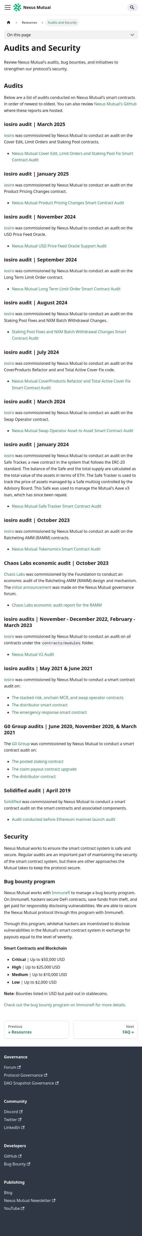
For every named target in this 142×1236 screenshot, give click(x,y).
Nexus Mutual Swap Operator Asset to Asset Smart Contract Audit (72, 430)
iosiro (9, 135)
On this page (19, 34)
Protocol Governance (25, 1075)
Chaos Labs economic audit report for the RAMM (57, 605)
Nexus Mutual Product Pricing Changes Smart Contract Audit (68, 202)
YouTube (14, 1208)
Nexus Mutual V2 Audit (33, 654)
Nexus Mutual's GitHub (115, 104)
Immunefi (61, 892)
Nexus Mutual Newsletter (29, 1200)
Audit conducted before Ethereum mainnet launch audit (63, 819)
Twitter (12, 1119)
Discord (13, 1111)
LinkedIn (14, 1127)
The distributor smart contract (40, 705)
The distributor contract (34, 776)
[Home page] (8, 22)
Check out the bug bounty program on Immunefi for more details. (65, 1005)
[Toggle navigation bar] (7, 7)
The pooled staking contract (37, 761)
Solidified (12, 801)
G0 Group (21, 743)
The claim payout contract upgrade (44, 769)
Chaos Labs (14, 574)
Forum (12, 1067)
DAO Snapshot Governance (31, 1083)
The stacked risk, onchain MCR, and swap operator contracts (67, 697)
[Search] (132, 7)
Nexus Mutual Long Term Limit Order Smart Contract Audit (66, 289)
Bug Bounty (17, 1164)
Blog (8, 1192)
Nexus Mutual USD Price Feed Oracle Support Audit (59, 246)
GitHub (12, 1156)
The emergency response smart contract (49, 712)
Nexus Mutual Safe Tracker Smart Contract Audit (56, 506)
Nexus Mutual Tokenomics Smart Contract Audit (56, 549)
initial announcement (31, 587)
